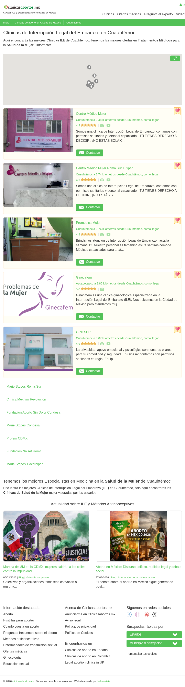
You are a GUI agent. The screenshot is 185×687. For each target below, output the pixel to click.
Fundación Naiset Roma (24, 451)
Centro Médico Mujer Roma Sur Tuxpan (104, 168)
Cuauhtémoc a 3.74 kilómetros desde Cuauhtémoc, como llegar (117, 174)
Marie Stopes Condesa (23, 425)
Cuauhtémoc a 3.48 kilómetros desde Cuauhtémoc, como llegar (117, 120)
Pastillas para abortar (18, 620)
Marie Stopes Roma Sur (24, 386)
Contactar (89, 152)
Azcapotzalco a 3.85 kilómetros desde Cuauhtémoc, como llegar (118, 283)
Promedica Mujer (88, 222)
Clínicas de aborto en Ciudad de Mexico (38, 22)
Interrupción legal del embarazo (136, 577)
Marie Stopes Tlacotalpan (25, 464)
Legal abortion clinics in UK (84, 662)
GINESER (83, 332)
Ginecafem (84, 277)
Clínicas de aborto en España (86, 650)
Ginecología (12, 657)
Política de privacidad (80, 626)
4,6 (86, 180)
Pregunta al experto (158, 14)
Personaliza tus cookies (142, 653)
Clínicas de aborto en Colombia (87, 656)
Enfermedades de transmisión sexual (30, 645)
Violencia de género (37, 577)
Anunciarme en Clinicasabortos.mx (90, 614)
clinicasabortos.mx (23, 681)
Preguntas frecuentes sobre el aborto (30, 633)
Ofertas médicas (129, 14)
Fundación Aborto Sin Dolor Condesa (33, 412)
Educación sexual (16, 664)
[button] (89, 67)
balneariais (103, 681)
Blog (21, 577)
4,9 (86, 125)
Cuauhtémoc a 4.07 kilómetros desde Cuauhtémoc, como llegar (117, 338)
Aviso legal (73, 620)
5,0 (86, 289)
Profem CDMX (17, 438)
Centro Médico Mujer (91, 113)
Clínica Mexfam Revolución (26, 399)
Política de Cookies (79, 633)
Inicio (6, 22)
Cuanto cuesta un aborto (21, 626)
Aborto (8, 614)
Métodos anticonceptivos (21, 639)
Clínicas (108, 14)
